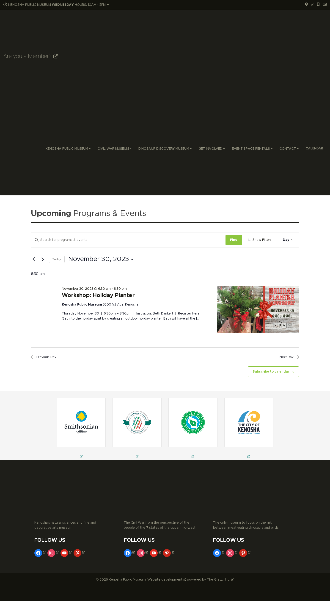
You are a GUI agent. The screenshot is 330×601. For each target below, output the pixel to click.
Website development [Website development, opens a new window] (166, 594)
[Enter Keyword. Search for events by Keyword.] (129, 240)
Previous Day (45, 371)
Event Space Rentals (251, 148)
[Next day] (42, 272)
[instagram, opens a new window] (53, 567)
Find (235, 240)
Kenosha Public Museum (67, 148)
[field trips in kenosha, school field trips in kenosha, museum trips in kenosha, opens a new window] (81, 444)
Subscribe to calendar (271, 386)
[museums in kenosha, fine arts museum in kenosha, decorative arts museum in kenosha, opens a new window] (248, 444)
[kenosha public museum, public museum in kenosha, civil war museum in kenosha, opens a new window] (192, 444)
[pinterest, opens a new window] (80, 567)
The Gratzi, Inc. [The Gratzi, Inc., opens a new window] (220, 594)
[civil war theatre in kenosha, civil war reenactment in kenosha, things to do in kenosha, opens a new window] (137, 444)
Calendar (314, 148)
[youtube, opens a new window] (66, 567)
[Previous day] (33, 272)
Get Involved (210, 148)
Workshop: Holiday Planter (98, 309)
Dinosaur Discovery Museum (163, 148)
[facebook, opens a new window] (40, 567)
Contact (288, 148)
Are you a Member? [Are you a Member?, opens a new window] (30, 56)
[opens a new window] (308, 4)
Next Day (288, 371)
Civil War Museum (113, 148)
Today (56, 272)
